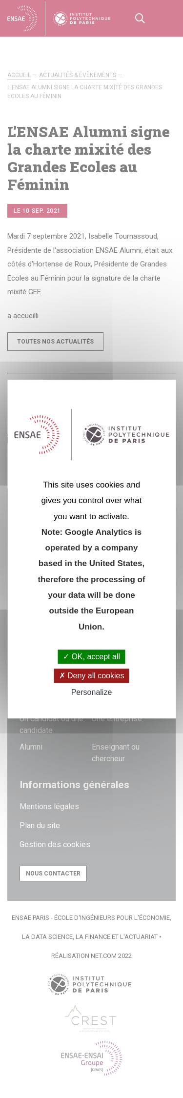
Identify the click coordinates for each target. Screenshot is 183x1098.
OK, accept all (91, 656)
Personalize (91, 693)
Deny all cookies (91, 675)
